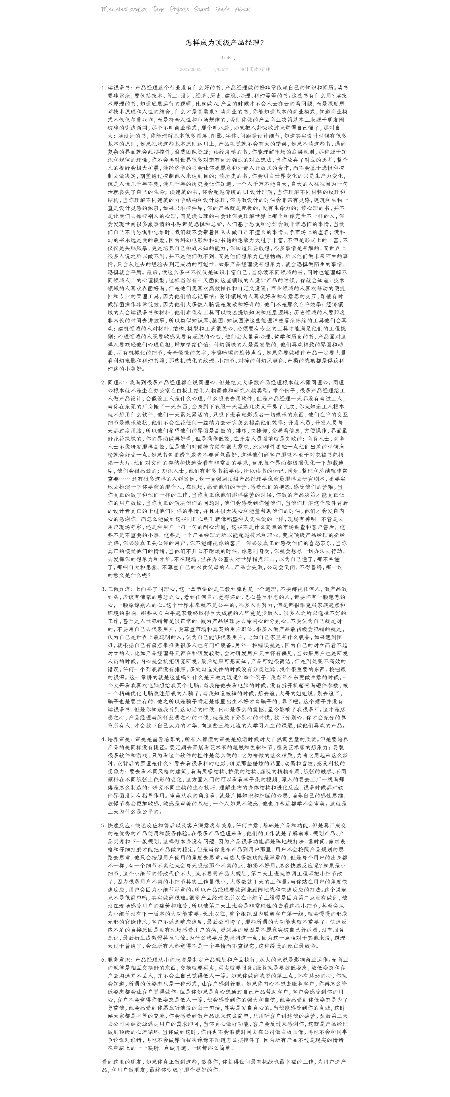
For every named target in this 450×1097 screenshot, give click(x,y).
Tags (158, 10)
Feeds (223, 10)
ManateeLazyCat (124, 10)
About (242, 10)
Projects (179, 10)
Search (203, 10)
